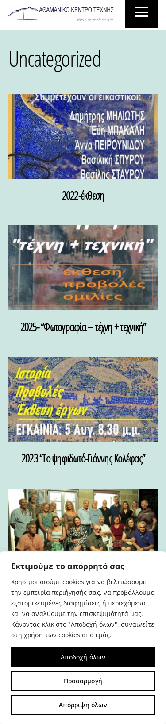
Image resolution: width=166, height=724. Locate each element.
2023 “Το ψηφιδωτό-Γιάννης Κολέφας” (83, 458)
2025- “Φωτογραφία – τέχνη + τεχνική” (83, 326)
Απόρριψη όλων (83, 705)
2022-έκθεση (83, 195)
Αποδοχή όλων (83, 657)
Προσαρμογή (83, 681)
